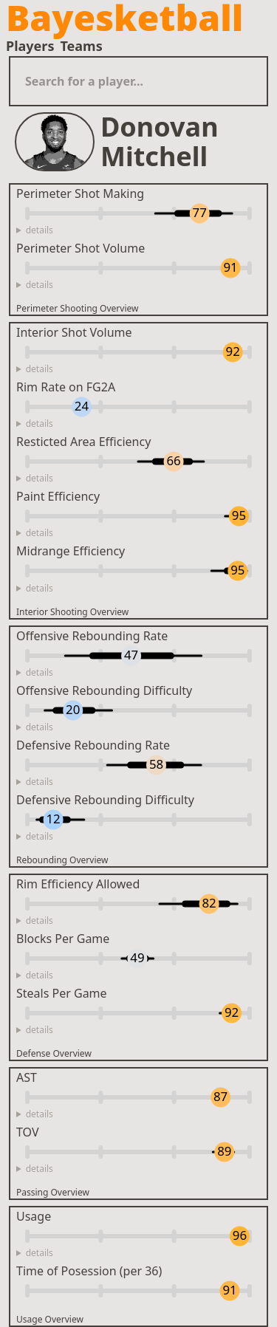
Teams (81, 46)
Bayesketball (124, 17)
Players (30, 46)
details (39, 230)
